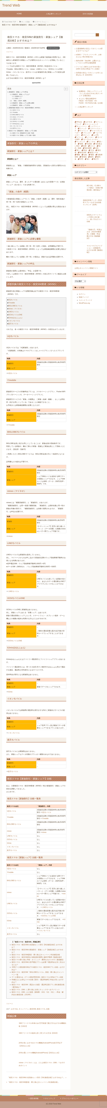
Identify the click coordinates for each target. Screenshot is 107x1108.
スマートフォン (53, 48)
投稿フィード (84, 297)
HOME (19, 14)
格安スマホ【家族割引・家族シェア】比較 (23, 131)
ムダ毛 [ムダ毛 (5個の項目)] (96, 135)
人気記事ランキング (53, 14)
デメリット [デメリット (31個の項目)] (84, 131)
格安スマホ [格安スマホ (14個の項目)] (94, 152)
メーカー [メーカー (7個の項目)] (90, 137)
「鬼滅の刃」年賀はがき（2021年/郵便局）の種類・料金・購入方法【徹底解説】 (94, 234)
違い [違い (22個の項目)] (88, 159)
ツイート (9, 52)
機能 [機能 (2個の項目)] (78, 155)
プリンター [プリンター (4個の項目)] (87, 133)
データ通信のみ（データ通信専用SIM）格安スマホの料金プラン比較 (37, 977)
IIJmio (10, 692)
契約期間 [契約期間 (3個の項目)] (88, 148)
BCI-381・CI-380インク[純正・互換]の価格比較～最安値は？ (95, 188)
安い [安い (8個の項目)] (78, 150)
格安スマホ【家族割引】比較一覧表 (23, 133)
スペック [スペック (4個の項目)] (83, 128)
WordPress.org (84, 303)
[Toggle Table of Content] (64, 89)
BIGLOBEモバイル (18, 114)
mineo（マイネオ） (18, 117)
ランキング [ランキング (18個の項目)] (81, 141)
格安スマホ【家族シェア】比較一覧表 (24, 135)
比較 (48, 1009)
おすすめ (14, 1009)
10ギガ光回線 (88, 14)
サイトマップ (50, 1098)
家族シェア (18, 98)
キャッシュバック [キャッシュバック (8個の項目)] (91, 124)
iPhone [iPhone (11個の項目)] (79, 122)
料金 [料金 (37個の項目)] (85, 150)
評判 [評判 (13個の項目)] (81, 159)
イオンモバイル (17, 126)
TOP (10, 22)
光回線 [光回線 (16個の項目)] (89, 144)
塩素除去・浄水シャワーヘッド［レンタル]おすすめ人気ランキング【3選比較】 (91, 93)
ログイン (82, 294)
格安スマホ (41, 1009)
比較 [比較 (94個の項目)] (85, 155)
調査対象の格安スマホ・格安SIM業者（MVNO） (25, 108)
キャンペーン (24, 1009)
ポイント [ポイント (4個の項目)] (86, 135)
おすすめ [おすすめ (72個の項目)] (88, 122)
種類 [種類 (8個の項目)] (92, 155)
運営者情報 (34, 1098)
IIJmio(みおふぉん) (18, 123)
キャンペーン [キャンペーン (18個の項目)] (82, 126)
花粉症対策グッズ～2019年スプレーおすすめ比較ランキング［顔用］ (92, 202)
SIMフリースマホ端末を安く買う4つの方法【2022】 (38, 1033)
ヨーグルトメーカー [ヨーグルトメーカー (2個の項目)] (90, 139)
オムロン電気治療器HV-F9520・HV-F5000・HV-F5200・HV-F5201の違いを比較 (91, 101)
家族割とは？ (19, 96)
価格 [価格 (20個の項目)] (81, 144)
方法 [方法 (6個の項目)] (92, 150)
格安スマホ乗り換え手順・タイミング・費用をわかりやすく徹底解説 (37, 960)
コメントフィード (85, 300)
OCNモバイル (12, 839)
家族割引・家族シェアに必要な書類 (23, 103)
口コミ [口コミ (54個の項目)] (92, 146)
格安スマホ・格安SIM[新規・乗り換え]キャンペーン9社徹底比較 (36, 955)
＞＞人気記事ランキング (84, 107)
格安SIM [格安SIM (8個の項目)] (83, 152)
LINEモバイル (16, 119)
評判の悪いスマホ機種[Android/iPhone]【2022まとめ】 (39, 1053)
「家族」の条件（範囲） (19, 100)
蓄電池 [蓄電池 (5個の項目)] (84, 157)
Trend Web (11, 5)
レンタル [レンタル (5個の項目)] (92, 141)
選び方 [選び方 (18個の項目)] (96, 159)
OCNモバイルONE (18, 121)
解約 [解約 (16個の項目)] (92, 157)
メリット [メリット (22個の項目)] (80, 137)
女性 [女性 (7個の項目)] (97, 148)
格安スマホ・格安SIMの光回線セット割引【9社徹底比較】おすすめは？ (36, 1077)
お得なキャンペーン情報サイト (86, 268)
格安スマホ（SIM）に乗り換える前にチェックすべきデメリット (36, 989)
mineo (10, 536)
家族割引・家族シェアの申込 (18, 92)
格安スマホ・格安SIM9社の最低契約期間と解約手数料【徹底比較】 (37, 957)
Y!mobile (15, 112)
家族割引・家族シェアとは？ (21, 94)
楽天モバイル (16, 128)
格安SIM (33, 1009)
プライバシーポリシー (70, 1098)
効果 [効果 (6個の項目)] (85, 146)
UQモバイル (16, 110)
